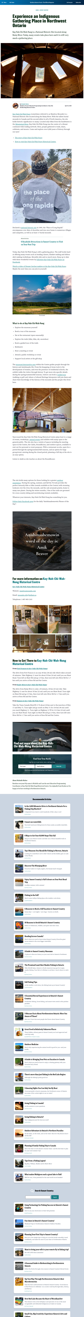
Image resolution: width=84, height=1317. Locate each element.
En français (70, 2)
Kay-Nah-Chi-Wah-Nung (21, 114)
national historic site (28, 227)
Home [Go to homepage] (12, 2)
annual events (34, 439)
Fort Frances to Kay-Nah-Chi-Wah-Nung (32, 668)
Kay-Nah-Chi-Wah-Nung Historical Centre (39, 580)
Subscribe (78, 2)
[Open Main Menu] (4, 2)
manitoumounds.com (28, 591)
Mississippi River (21, 124)
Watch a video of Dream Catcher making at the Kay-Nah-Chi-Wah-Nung (39, 266)
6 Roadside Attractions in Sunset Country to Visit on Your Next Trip (42, 243)
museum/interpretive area (26, 364)
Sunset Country (44, 10)
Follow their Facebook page (23, 501)
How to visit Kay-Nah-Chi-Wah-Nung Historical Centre (35, 141)
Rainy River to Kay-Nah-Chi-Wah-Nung (32, 684)
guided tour (61, 375)
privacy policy (56, 770)
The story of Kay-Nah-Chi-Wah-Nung (28, 138)
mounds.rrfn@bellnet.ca (27, 595)
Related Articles (25, 238)
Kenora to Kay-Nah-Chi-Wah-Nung (30, 701)
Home (37, 10)
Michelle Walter (25, 104)
